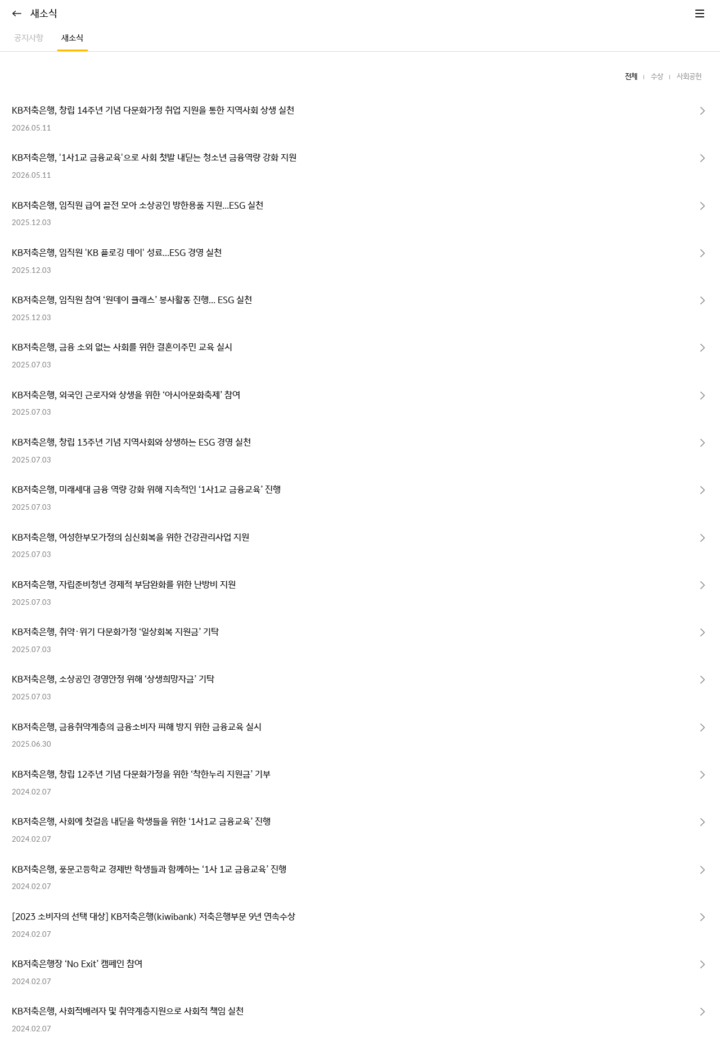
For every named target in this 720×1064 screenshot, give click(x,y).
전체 (631, 77)
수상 (657, 77)
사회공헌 (689, 77)
